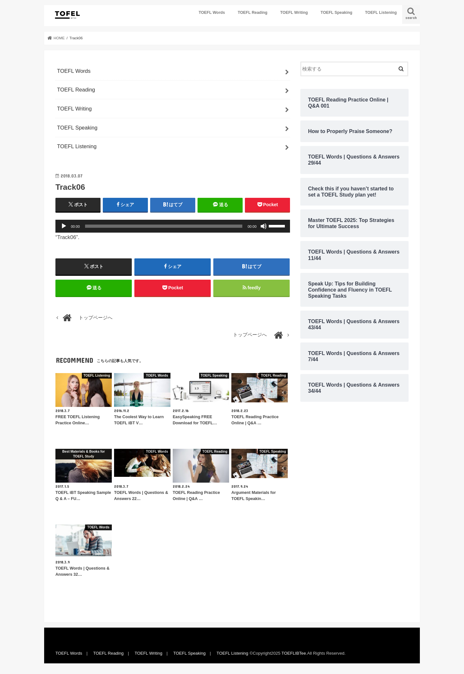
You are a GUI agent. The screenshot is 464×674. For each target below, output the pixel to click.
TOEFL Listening (381, 12)
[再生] (64, 226)
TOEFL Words (211, 12)
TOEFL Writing (294, 12)
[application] (172, 226)
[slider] (164, 226)
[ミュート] (263, 226)
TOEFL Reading (252, 12)
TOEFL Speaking (336, 12)
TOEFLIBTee (294, 653)
